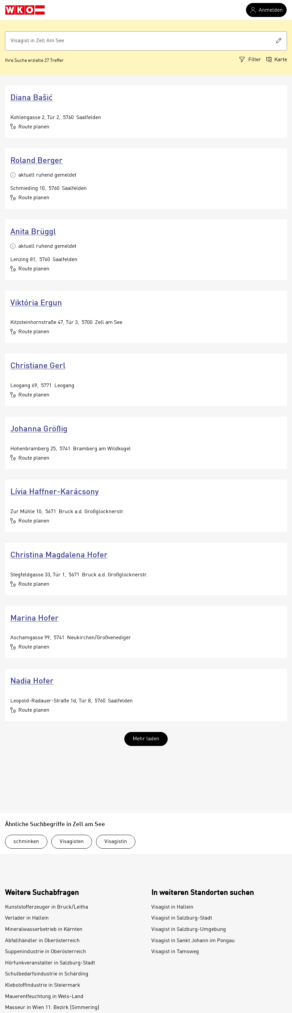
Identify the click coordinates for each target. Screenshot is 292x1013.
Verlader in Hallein (27, 918)
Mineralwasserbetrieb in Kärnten (43, 929)
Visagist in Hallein (172, 907)
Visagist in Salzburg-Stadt (181, 918)
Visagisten (72, 841)
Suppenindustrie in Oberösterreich (45, 951)
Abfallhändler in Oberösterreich (42, 940)
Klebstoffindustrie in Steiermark (42, 985)
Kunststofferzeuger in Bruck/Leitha (46, 907)
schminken (26, 841)
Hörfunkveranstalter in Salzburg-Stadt (50, 963)
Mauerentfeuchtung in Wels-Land (44, 996)
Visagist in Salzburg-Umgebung (188, 929)
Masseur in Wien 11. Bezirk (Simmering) (52, 1007)
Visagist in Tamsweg (175, 951)
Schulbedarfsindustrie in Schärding (46, 974)
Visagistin (115, 841)
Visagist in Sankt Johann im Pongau (193, 940)
